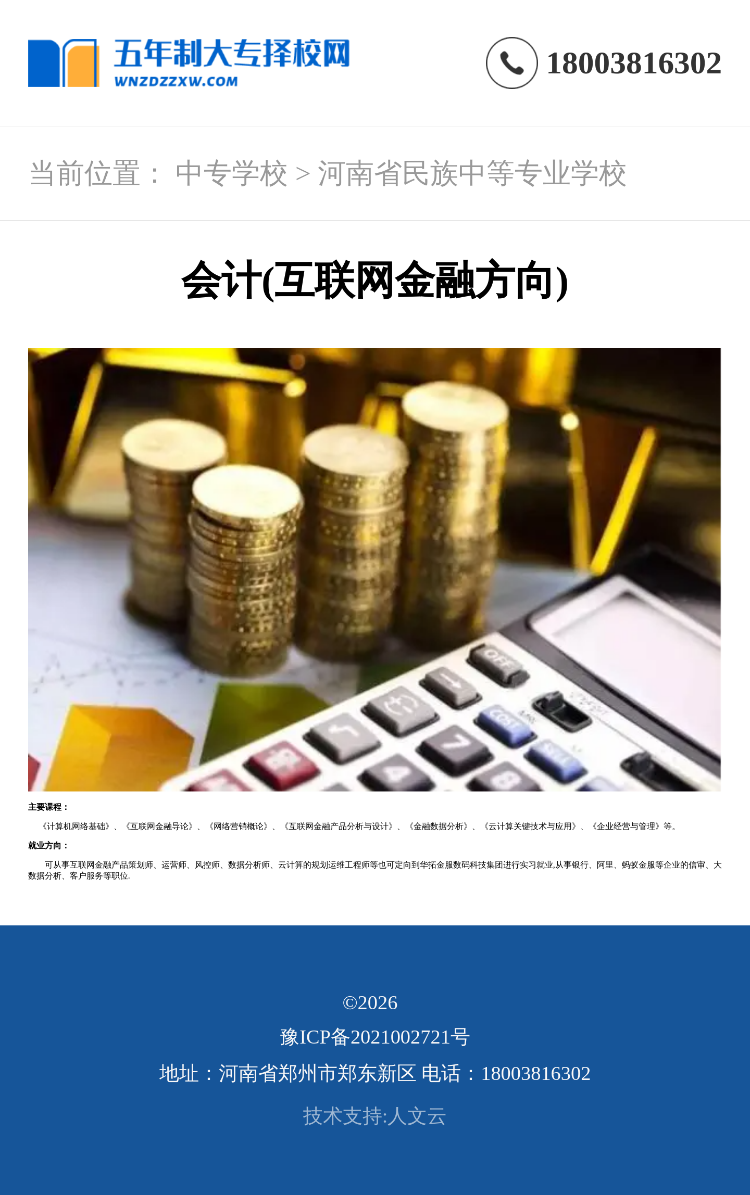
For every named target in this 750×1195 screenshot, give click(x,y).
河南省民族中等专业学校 (472, 173)
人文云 (417, 1116)
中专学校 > (247, 173)
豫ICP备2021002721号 (375, 1037)
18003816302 (634, 62)
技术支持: (345, 1116)
